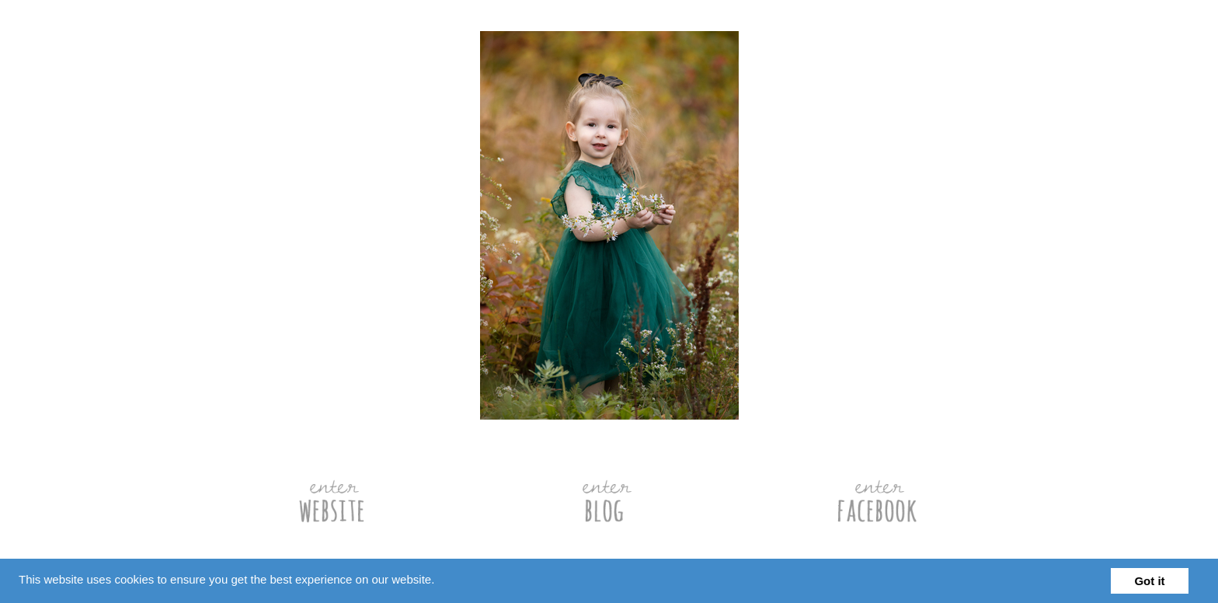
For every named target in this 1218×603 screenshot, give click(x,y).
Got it (1149, 580)
